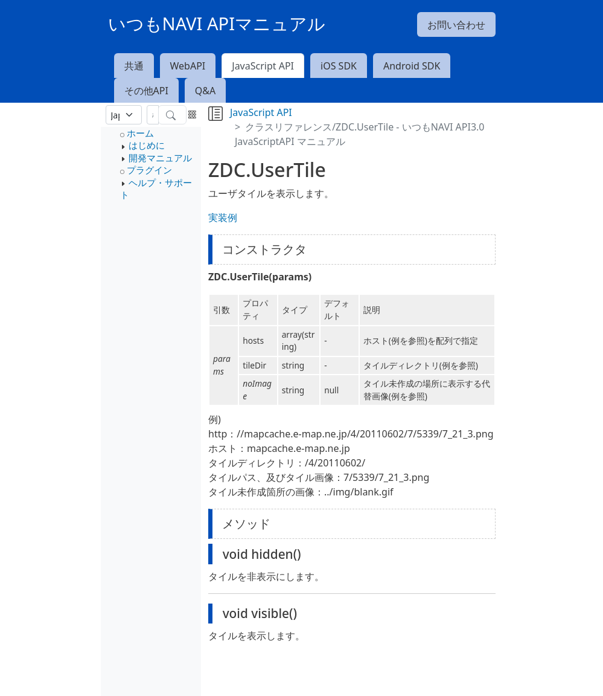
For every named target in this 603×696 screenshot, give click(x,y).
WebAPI (188, 65)
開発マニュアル (160, 158)
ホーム (140, 133)
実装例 (222, 217)
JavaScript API (263, 65)
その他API (146, 90)
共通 (134, 65)
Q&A (205, 90)
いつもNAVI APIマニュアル (217, 23)
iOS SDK (339, 65)
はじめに (147, 145)
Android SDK (411, 65)
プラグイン (149, 170)
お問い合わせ (456, 24)
